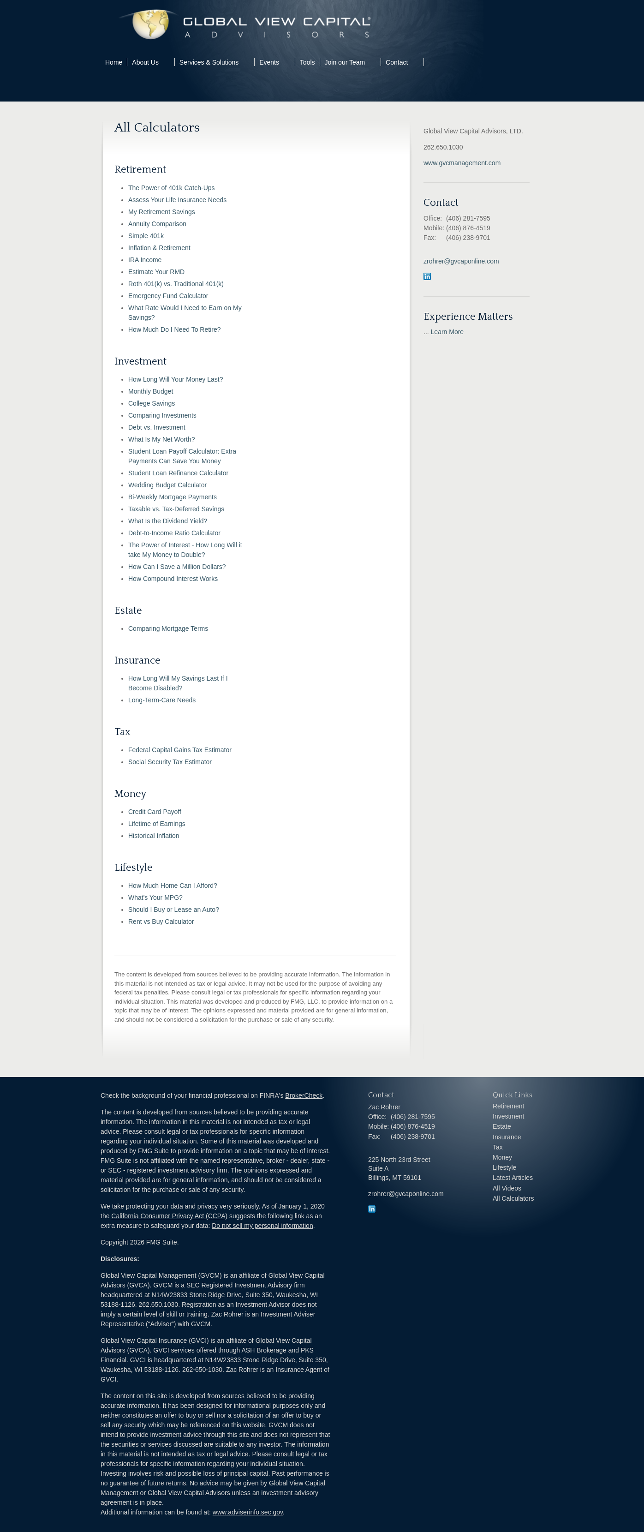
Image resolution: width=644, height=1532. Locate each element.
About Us (145, 62)
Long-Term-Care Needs (162, 700)
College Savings (151, 403)
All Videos (507, 1188)
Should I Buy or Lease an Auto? (173, 909)
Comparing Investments (162, 415)
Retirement (508, 1106)
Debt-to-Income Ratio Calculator (174, 533)
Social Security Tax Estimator (170, 762)
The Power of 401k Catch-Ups (171, 188)
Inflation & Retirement (159, 247)
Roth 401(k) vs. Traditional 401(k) (176, 283)
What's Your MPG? (155, 897)
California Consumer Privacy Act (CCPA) (169, 1216)
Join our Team (345, 62)
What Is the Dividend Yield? (167, 521)
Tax (498, 1147)
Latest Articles (513, 1177)
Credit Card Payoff (154, 811)
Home (113, 62)
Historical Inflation (153, 835)
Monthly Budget (150, 391)
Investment (508, 1116)
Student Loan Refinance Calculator (178, 473)
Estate (502, 1126)
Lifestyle (504, 1167)
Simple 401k (146, 235)
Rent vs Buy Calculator (161, 921)
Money (502, 1157)
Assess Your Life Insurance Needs (177, 199)
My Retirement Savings (161, 211)
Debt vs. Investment (156, 427)
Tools (307, 62)
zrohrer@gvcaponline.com (461, 261)
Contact (397, 62)
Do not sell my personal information (262, 1225)
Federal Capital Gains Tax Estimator (180, 750)
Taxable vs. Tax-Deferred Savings (176, 509)
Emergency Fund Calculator (168, 295)
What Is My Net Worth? (161, 439)
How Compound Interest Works (173, 578)
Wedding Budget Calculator (167, 485)
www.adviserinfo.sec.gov (248, 1512)
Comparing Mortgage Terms (168, 628)
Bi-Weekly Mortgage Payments (172, 497)
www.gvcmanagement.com (462, 163)
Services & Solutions (209, 62)
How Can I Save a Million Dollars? (177, 566)
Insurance (507, 1137)
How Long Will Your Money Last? (175, 379)
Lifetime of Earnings (156, 823)
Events (269, 62)
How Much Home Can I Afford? (172, 885)
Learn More (447, 331)
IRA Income (144, 259)
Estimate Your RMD (156, 271)
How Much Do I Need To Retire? (174, 329)
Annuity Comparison (157, 223)
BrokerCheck (303, 1095)
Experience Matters (468, 317)
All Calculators (513, 1198)
